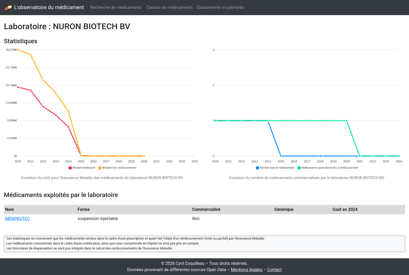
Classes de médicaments (169, 7)
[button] (81, 168)
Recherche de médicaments (116, 7)
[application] (102, 109)
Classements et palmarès (220, 7)
